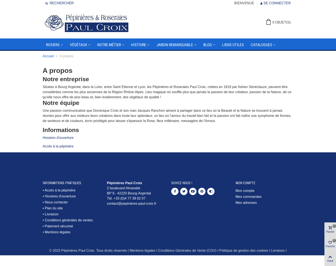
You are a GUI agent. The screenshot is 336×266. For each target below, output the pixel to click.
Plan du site (54, 208)
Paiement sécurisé (59, 226)
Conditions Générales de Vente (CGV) (187, 250)
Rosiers (53, 44)
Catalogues (261, 44)
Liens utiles (233, 44)
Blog (207, 44)
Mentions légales (57, 232)
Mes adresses (246, 202)
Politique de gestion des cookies (243, 250)
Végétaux (78, 44)
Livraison (51, 214)
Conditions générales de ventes (69, 220)
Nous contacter (56, 202)
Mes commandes (249, 196)
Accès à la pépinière (58, 146)
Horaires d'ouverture (58, 138)
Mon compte (245, 191)
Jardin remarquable (174, 44)
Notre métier (109, 44)
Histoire (138, 44)
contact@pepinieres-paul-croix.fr (131, 203)
